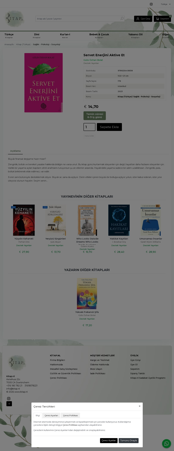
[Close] (140, 406)
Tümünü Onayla (128, 440)
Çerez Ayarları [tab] (51, 415)
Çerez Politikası (70, 425)
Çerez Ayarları (109, 440)
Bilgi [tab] (38, 415)
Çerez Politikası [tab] (70, 415)
